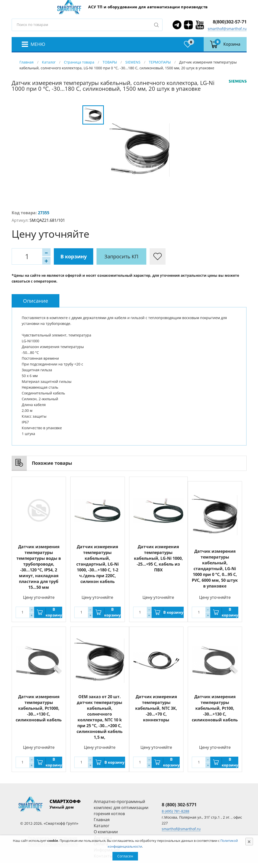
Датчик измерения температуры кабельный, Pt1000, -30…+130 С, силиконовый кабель (39, 708)
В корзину (73, 256)
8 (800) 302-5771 (179, 805)
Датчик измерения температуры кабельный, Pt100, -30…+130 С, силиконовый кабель (215, 708)
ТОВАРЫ (110, 62)
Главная (26, 62)
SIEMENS (132, 62)
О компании (106, 832)
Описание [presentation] (35, 300)
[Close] (249, 841)
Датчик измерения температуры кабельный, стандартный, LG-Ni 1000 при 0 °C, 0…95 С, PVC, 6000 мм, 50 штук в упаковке (215, 568)
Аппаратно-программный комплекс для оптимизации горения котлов (121, 807)
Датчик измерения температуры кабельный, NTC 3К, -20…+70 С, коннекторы (156, 708)
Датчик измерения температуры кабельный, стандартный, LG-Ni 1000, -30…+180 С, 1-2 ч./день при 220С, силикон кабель (97, 564)
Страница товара (79, 62)
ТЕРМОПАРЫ (160, 62)
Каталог (49, 62)
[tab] (35, 300)
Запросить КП (121, 256)
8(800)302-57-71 (230, 22)
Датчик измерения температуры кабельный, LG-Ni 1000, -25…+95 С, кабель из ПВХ (158, 558)
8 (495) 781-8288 (175, 811)
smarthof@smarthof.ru (227, 28)
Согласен (125, 856)
